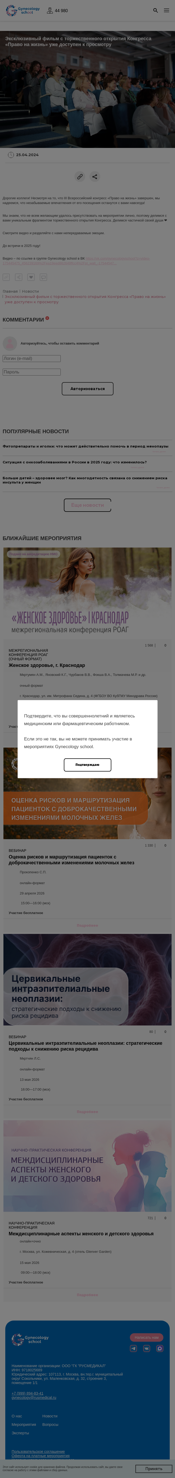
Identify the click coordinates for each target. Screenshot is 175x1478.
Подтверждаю (87, 764)
